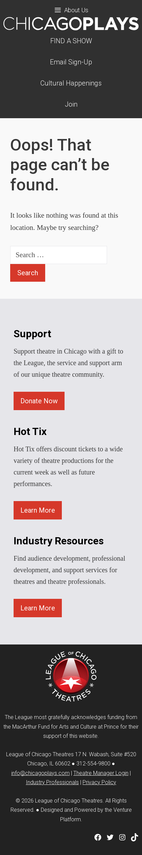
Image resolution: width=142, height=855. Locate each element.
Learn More (37, 510)
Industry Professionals (52, 782)
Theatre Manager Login (100, 773)
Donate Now (39, 401)
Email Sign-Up (71, 62)
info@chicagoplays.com (40, 773)
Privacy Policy (99, 782)
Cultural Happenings (71, 83)
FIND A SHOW (71, 41)
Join (71, 104)
